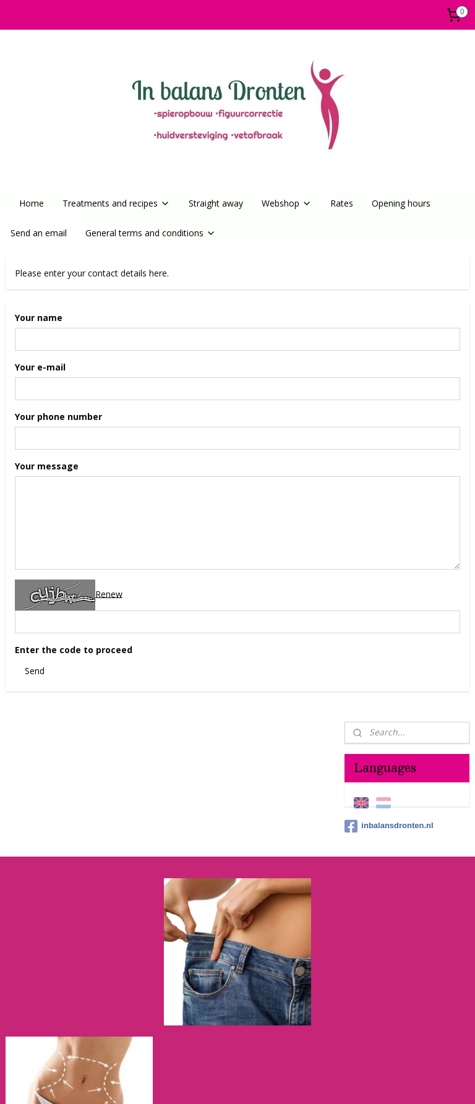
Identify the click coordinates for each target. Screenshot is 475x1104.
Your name (38, 317)
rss (205, 1081)
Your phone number (58, 416)
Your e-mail (40, 367)
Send (35, 670)
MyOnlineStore (363, 1081)
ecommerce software (254, 1081)
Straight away (216, 203)
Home (31, 203)
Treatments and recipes (116, 203)
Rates (341, 203)
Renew (108, 593)
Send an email (39, 233)
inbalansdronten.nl (388, 361)
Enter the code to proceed (73, 650)
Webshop (287, 203)
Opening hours (401, 203)
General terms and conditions (150, 233)
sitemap (179, 1081)
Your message (47, 466)
